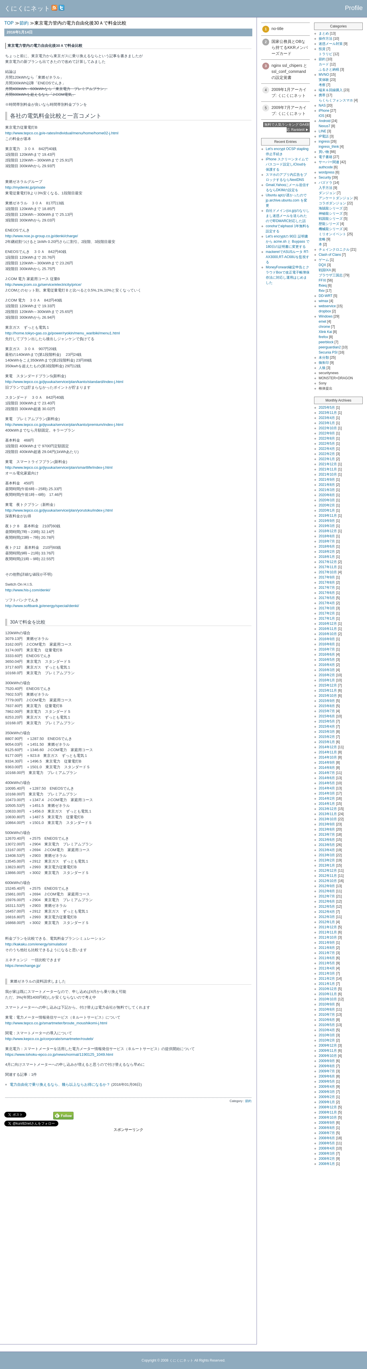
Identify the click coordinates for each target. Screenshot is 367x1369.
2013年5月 (327, 845)
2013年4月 (327, 850)
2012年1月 (327, 922)
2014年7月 (327, 773)
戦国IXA (325, 270)
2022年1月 (327, 459)
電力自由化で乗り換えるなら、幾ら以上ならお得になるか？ (60, 1084)
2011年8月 (327, 948)
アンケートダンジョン (336, 198)
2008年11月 (328, 1112)
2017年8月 (327, 582)
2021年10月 (328, 474)
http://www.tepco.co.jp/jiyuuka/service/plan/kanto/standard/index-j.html (64, 382)
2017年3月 (327, 608)
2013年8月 (327, 829)
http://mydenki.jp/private (25, 187)
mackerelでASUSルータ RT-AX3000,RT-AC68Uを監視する (287, 257)
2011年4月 (327, 968)
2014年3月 (327, 793)
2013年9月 (327, 824)
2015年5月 (327, 721)
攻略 (322, 239)
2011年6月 (327, 958)
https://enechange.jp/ (23, 965)
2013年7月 (327, 835)
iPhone (324, 111)
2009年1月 (327, 1102)
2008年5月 (327, 1143)
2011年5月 (327, 963)
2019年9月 (327, 521)
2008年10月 (328, 1117)
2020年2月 (327, 505)
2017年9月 (327, 577)
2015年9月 (327, 701)
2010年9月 (327, 1004)
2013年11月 (328, 814)
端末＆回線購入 (331, 90)
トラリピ (325, 54)
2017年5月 (327, 598)
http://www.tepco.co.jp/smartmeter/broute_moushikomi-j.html (56, 1023)
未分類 (324, 358)
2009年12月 (328, 1045)
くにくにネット (27, 8)
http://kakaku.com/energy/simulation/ (36, 944)
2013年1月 (327, 865)
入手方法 (325, 188)
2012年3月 (327, 917)
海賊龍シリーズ (331, 208)
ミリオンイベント (332, 234)
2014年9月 (327, 763)
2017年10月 (328, 572)
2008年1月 (327, 1164)
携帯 (322, 95)
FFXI (322, 280)
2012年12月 (328, 871)
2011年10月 (328, 937)
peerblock (326, 342)
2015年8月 (327, 706)
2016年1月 (327, 680)
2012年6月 (327, 901)
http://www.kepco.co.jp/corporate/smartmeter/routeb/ (49, 1039)
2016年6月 (327, 654)
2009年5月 (327, 1081)
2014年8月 (327, 768)
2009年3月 (327, 1092)
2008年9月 (327, 1123)
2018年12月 (328, 531)
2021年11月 (328, 469)
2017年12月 (328, 562)
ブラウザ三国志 (331, 275)
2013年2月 (327, 860)
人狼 (322, 368)
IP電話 (324, 136)
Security (325, 177)
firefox (323, 337)
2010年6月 (327, 1020)
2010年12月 (328, 989)
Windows (326, 316)
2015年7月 (327, 711)
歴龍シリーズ (329, 224)
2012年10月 (328, 881)
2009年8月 (327, 1066)
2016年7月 (327, 649)
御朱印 (324, 363)
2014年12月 (328, 747)
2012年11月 (328, 876)
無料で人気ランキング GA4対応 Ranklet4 (287, 127)
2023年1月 (327, 423)
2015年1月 (327, 742)
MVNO (324, 75)
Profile (354, 7)
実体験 (324, 80)
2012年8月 (327, 891)
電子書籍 (325, 157)
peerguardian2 (330, 347)
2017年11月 (328, 567)
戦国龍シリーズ (331, 219)
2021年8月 (327, 485)
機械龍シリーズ (331, 229)
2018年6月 (327, 546)
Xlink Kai (325, 332)
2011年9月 (327, 943)
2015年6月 (327, 716)
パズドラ (325, 183)
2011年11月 (328, 932)
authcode (326, 167)
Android (324, 121)
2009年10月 (328, 1056)
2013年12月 (328, 809)
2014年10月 (328, 757)
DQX (322, 265)
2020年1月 (327, 510)
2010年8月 (327, 1009)
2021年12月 (328, 464)
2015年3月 (327, 732)
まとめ (324, 33)
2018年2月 (327, 552)
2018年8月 (327, 536)
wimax (323, 301)
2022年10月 (328, 428)
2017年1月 (327, 618)
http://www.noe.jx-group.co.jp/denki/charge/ (41, 236)
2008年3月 (327, 1154)
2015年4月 (327, 727)
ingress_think (329, 147)
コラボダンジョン (332, 203)
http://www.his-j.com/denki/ (27, 590)
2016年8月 (327, 644)
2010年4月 (327, 1030)
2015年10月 (328, 696)
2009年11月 (328, 1051)
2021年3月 (327, 490)
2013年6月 (327, 840)
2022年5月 (327, 444)
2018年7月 (327, 541)
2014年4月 (327, 788)
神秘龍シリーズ (331, 213)
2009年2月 (327, 1097)
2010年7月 (327, 1015)
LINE (322, 131)
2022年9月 (327, 433)
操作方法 (325, 39)
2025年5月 (327, 408)
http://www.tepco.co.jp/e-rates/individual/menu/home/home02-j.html (61, 133)
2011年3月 (327, 973)
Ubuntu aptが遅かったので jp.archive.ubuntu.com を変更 (286, 200)
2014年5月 (327, 783)
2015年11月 (328, 691)
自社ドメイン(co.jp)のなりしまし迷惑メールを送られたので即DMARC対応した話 (288, 216)
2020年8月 (327, 495)
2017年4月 (327, 603)
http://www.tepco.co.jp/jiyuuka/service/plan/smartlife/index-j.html (58, 467)
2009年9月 (327, 1061)
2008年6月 (327, 1138)
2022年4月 (327, 449)
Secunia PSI (328, 352)
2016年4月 (327, 665)
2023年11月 (328, 413)
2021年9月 (327, 480)
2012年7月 (327, 896)
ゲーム (324, 260)
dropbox (325, 311)
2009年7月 (327, 1071)
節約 (248, 1101)
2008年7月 (327, 1133)
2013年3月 (327, 855)
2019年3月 (327, 526)
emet (322, 322)
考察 (322, 85)
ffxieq (323, 286)
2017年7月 (327, 588)
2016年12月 (328, 624)
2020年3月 (327, 500)
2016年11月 (328, 629)
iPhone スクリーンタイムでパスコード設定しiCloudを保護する (287, 164)
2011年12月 (328, 927)
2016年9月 (327, 639)
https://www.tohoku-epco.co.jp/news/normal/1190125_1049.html (59, 1054)
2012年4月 (327, 912)
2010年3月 (327, 1035)
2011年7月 (327, 953)
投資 (322, 49)
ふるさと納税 (329, 69)
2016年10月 (328, 634)
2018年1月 (327, 557)
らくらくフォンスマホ (336, 100)
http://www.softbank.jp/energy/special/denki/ (42, 606)
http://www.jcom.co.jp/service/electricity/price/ (43, 284)
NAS (322, 105)
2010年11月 (328, 994)
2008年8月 (327, 1128)
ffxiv (322, 291)
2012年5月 (327, 907)
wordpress (326, 172)
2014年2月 (327, 799)
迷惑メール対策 (331, 44)
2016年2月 (327, 675)
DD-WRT (325, 296)
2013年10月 (328, 819)
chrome (324, 327)
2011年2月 (327, 979)
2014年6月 (327, 778)
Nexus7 (324, 126)
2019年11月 (328, 516)
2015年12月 (328, 685)
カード (324, 64)
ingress (324, 141)
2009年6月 (327, 1076)
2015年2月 (327, 737)
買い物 (324, 152)
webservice (327, 306)
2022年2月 (327, 454)
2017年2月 (327, 613)
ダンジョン (327, 193)
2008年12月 (328, 1107)
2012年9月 (327, 886)
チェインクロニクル (334, 250)
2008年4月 (327, 1148)
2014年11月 (328, 752)
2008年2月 (327, 1159)
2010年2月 (327, 1040)
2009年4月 (327, 1087)
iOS (321, 116)
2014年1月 (327, 804)
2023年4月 (327, 418)
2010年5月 (327, 1025)
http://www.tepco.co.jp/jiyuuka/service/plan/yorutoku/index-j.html (59, 510)
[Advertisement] (128, 1172)
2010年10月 (328, 999)
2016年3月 (327, 670)
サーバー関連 (329, 162)
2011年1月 (327, 984)
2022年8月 (327, 438)
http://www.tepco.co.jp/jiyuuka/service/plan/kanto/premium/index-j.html (64, 424)
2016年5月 (327, 660)
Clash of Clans (330, 255)
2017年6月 (327, 593)
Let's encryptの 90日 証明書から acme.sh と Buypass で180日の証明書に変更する (288, 241)
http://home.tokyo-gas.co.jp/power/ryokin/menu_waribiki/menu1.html (62, 333)
